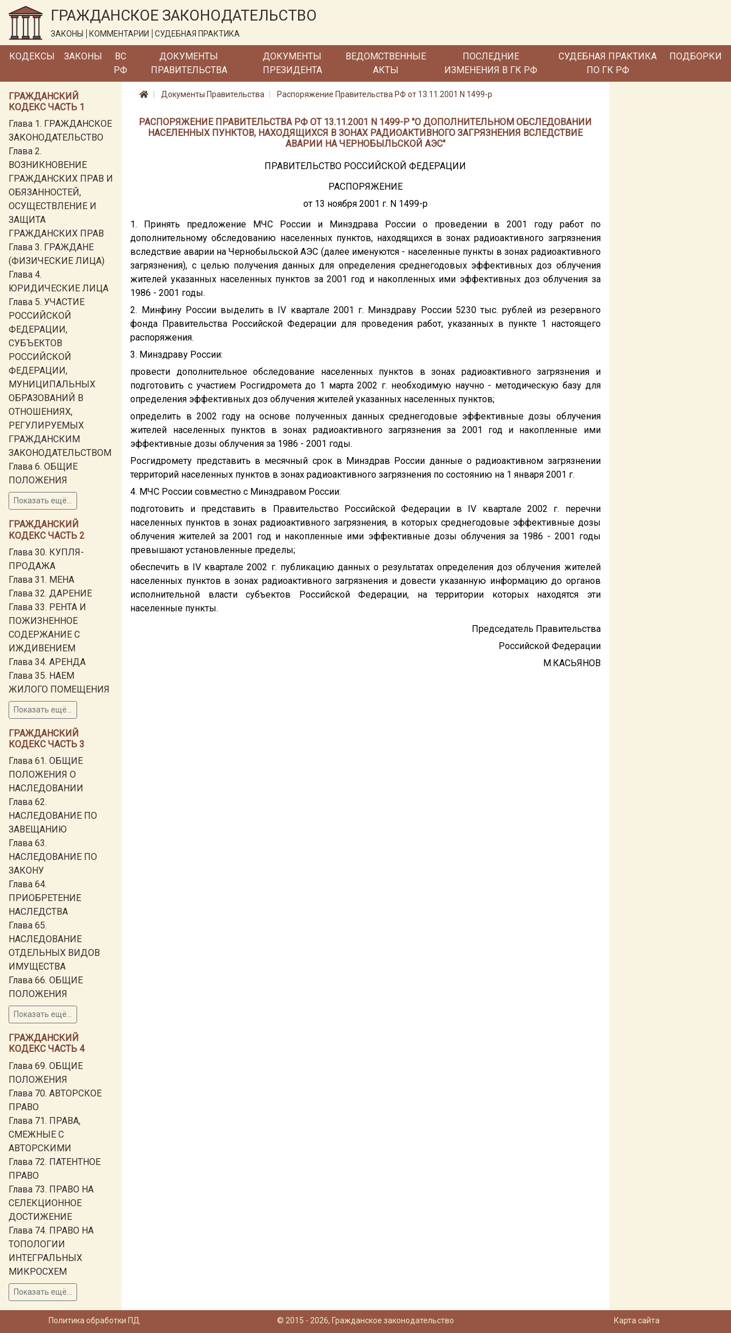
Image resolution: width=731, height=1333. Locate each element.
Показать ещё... (43, 500)
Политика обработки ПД (94, 1320)
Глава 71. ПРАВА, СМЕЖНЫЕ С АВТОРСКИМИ (45, 1134)
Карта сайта (637, 1320)
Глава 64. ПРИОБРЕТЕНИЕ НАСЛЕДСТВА (45, 898)
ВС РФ (120, 63)
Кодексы (32, 56)
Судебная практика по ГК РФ (608, 63)
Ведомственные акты (386, 63)
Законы (83, 56)
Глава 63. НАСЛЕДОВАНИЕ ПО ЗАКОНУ (53, 857)
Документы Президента (292, 63)
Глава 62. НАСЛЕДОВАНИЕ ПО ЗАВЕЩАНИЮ (53, 815)
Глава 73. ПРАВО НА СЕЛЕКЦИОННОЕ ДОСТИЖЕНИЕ (51, 1203)
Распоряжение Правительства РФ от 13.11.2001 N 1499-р (384, 94)
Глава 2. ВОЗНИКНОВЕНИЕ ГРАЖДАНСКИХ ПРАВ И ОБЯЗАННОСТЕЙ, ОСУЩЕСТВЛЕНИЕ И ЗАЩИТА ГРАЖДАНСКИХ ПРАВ (61, 192)
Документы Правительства (189, 63)
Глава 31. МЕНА (41, 579)
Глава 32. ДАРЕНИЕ (50, 593)
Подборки (695, 56)
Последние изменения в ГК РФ (490, 63)
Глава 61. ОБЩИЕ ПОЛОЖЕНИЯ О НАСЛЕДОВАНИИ (46, 774)
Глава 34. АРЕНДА (47, 662)
